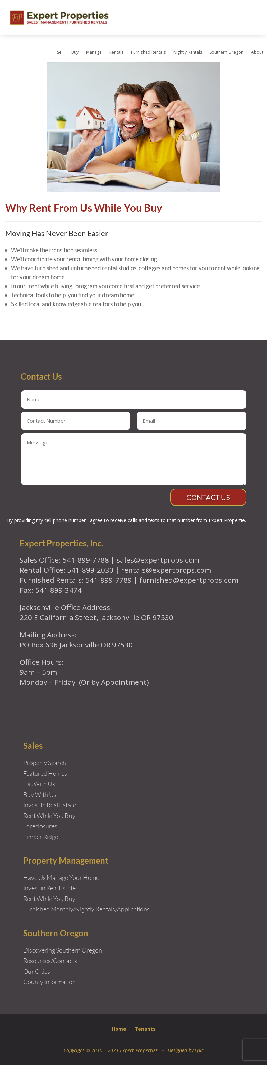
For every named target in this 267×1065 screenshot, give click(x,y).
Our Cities (36, 971)
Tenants (145, 1029)
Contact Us (208, 497)
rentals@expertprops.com (166, 570)
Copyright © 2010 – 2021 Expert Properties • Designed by (129, 1050)
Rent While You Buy (49, 898)
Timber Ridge (40, 836)
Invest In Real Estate (49, 805)
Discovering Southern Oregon (62, 950)
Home (119, 1029)
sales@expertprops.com (158, 560)
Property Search (44, 762)
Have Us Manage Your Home (61, 877)
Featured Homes (45, 773)
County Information (49, 981)
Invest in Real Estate (49, 888)
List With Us (39, 784)
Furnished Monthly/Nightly (58, 909)
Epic (199, 1050)
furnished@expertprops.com (188, 580)
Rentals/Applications (122, 909)
